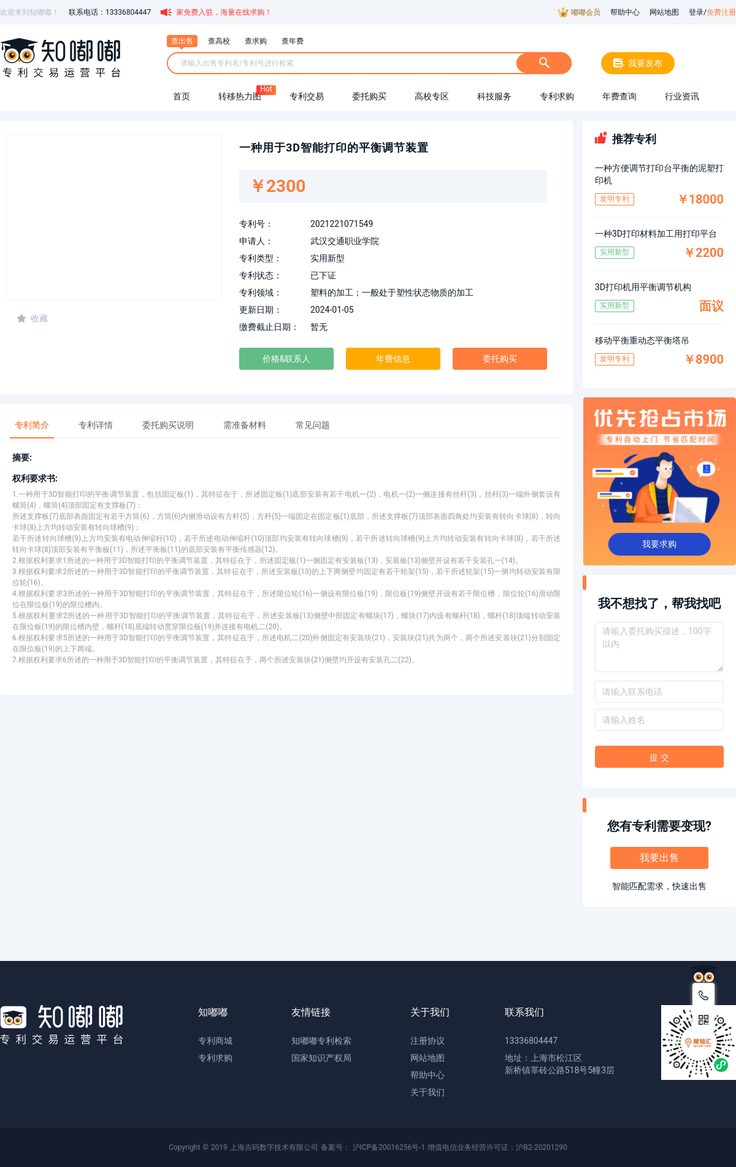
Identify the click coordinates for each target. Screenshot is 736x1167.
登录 (696, 12)
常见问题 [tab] (313, 425)
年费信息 (393, 359)
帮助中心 (625, 12)
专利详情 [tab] (96, 425)
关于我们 (427, 1092)
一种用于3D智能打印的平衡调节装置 (334, 147)
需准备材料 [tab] (244, 425)
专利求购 (215, 1058)
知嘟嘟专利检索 (321, 1041)
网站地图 (664, 12)
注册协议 (427, 1041)
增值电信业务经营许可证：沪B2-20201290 (497, 1147)
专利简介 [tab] (32, 425)
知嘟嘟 (213, 1012)
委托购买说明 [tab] (168, 425)
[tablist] (286, 421)
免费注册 (721, 12)
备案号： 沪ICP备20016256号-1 (373, 1147)
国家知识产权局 (321, 1058)
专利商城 (215, 1041)
